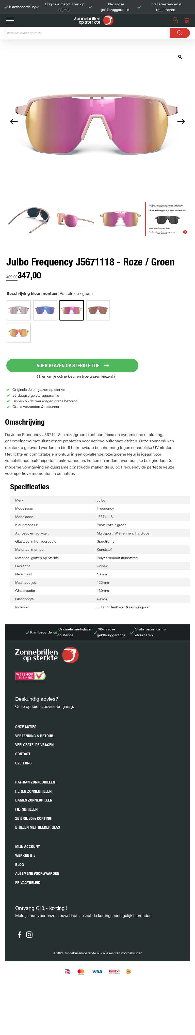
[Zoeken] (180, 33)
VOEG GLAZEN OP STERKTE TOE (68, 365)
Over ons (23, 763)
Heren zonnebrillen (33, 791)
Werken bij (25, 855)
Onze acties (25, 726)
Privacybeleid (27, 882)
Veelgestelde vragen (34, 744)
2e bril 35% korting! (34, 818)
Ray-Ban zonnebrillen (35, 782)
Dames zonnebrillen (33, 800)
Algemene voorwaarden (37, 873)
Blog (19, 864)
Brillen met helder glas (37, 827)
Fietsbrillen (26, 809)
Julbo (101, 500)
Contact (22, 754)
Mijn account (27, 846)
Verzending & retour (34, 735)
